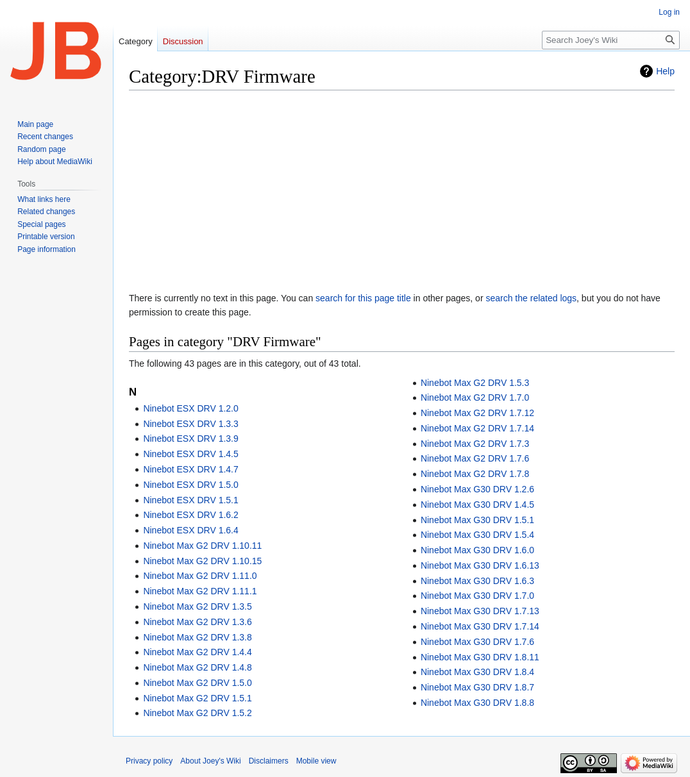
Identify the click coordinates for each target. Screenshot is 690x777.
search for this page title (363, 298)
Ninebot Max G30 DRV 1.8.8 (477, 703)
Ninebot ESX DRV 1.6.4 (190, 530)
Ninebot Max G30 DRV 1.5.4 (477, 535)
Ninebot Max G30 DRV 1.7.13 (480, 611)
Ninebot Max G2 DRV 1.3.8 (197, 637)
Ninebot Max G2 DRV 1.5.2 (197, 713)
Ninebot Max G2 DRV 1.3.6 (197, 622)
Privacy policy (149, 760)
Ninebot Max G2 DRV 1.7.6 (475, 458)
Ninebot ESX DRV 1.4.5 (190, 454)
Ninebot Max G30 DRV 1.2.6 (477, 489)
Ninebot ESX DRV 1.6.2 (190, 515)
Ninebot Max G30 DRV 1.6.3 (477, 581)
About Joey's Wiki (210, 760)
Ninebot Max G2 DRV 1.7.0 (475, 397)
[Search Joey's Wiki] (611, 40)
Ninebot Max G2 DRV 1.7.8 (475, 474)
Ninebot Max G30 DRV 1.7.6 (477, 642)
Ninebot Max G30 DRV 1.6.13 (480, 565)
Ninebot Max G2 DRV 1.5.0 (197, 683)
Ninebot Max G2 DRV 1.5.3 (475, 383)
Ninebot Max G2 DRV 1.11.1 (200, 591)
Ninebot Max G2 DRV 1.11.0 (200, 576)
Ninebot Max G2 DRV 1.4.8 (197, 667)
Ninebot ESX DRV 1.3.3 (190, 424)
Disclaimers (269, 760)
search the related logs (530, 298)
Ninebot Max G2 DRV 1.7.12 (477, 413)
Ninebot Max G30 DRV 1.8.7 (477, 687)
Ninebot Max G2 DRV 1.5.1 (197, 698)
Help (665, 71)
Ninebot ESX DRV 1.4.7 (190, 469)
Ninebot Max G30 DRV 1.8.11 (480, 657)
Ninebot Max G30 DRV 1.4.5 (477, 504)
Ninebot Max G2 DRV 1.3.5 (197, 606)
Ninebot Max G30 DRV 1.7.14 (480, 626)
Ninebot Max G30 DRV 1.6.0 (477, 550)
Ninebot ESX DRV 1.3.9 (190, 438)
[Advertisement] (402, 190)
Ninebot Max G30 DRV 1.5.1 (477, 520)
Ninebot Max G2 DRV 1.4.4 (197, 652)
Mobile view (316, 760)
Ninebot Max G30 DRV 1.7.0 (477, 595)
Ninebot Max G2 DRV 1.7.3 (475, 444)
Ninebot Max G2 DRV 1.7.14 (477, 428)
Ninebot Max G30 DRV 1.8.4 (477, 672)
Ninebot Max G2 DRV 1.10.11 (202, 545)
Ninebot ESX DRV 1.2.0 (190, 408)
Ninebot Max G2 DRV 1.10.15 (202, 561)
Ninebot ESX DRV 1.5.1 (190, 500)
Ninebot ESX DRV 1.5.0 (190, 485)
